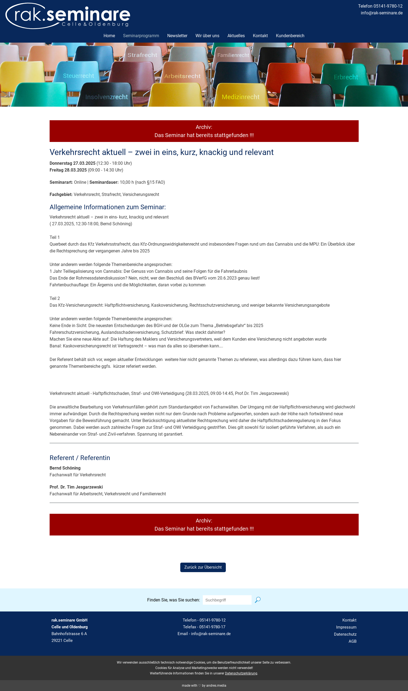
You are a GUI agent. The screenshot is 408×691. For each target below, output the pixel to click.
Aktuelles (236, 35)
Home (109, 35)
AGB (352, 641)
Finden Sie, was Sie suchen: (173, 600)
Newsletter (177, 35)
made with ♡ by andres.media (204, 685)
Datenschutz (345, 634)
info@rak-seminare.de (382, 12)
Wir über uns (207, 35)
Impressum (346, 627)
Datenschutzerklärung (241, 673)
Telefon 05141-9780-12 (380, 6)
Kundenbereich (290, 35)
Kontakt (260, 35)
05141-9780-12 (213, 620)
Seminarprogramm (141, 35)
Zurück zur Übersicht (203, 567)
